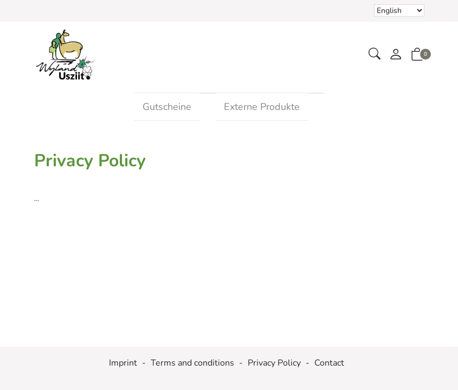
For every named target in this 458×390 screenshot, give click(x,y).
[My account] (396, 55)
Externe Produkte (262, 106)
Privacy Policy (274, 363)
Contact (329, 363)
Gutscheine (167, 106)
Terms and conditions (192, 363)
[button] (374, 54)
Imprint (123, 363)
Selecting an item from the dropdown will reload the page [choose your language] (399, 10)
